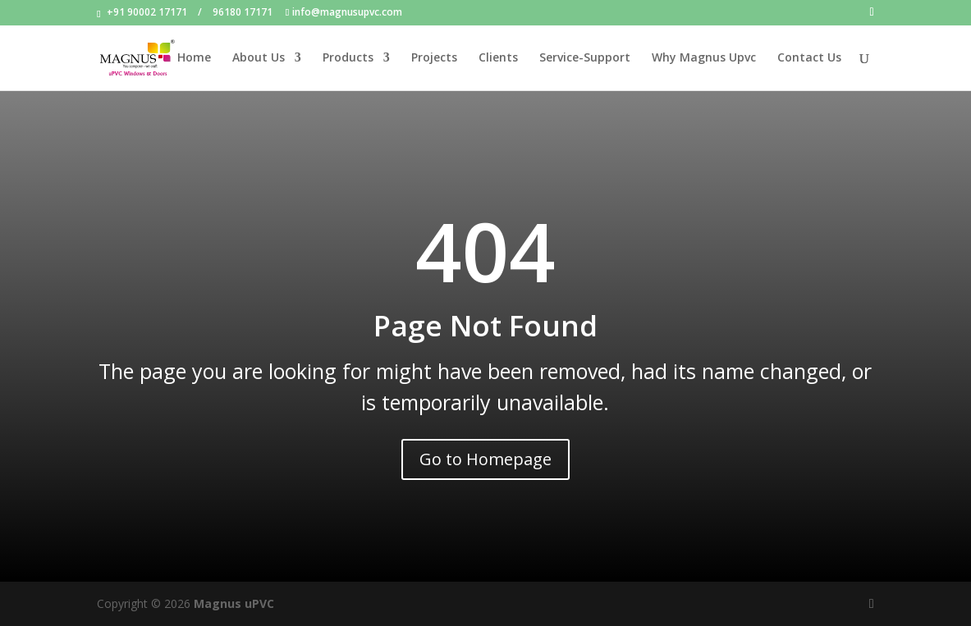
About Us (258, 58)
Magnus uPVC (234, 603)
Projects (434, 58)
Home (194, 58)
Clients (498, 58)
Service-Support (584, 58)
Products (348, 58)
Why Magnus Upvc (704, 58)
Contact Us (809, 58)
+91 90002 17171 (147, 12)
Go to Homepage (485, 459)
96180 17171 (243, 12)
